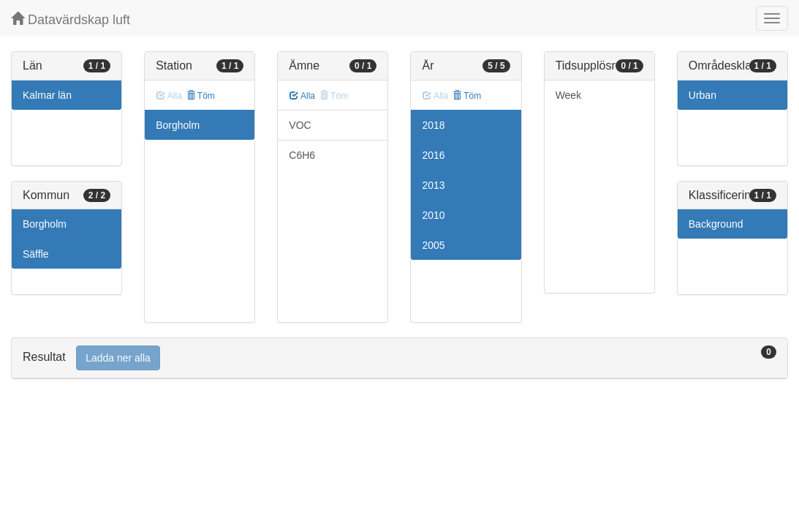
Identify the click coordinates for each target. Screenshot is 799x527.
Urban (702, 95)
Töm (200, 96)
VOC (300, 125)
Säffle (36, 254)
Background (716, 224)
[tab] (399, 358)
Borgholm (45, 224)
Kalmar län (47, 95)
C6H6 (302, 155)
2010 (433, 215)
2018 (433, 125)
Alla (302, 96)
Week (569, 95)
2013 (433, 185)
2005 (433, 245)
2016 (433, 155)
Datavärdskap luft (70, 19)
